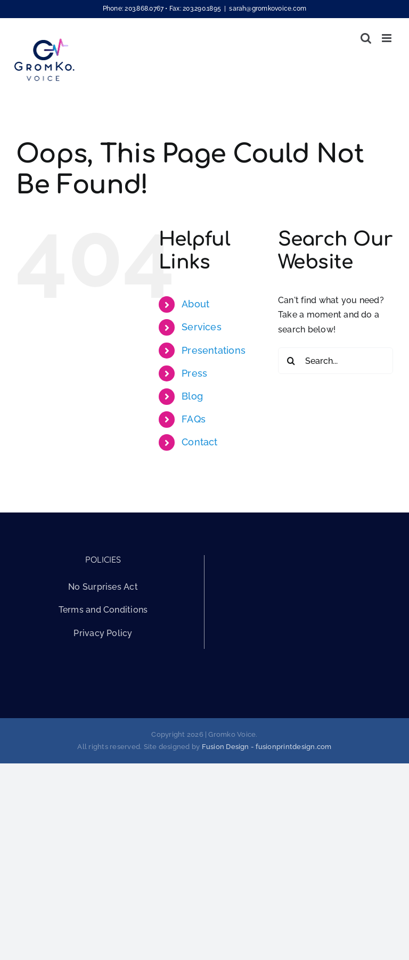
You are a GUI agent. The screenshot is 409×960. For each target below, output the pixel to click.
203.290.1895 (202, 8)
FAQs (194, 419)
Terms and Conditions (103, 610)
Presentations (214, 350)
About (195, 304)
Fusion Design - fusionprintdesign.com (267, 747)
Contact (200, 442)
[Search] (291, 360)
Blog (192, 396)
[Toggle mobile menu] (387, 38)
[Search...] (335, 360)
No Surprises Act (103, 587)
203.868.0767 (144, 8)
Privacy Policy (102, 633)
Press (194, 373)
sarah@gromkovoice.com (267, 8)
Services (202, 326)
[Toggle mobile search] (366, 38)
